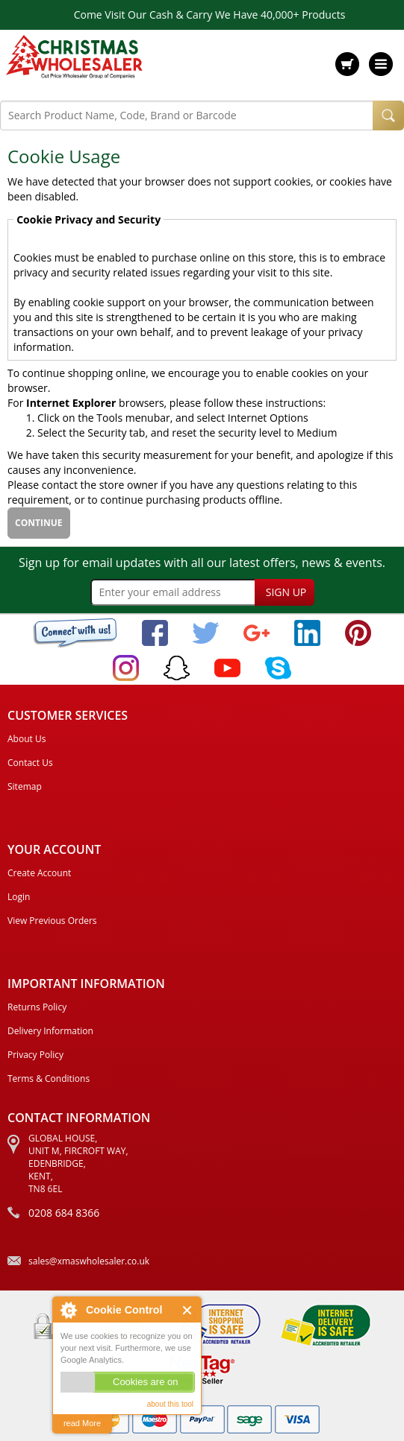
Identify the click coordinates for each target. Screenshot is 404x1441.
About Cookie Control (68, 1310)
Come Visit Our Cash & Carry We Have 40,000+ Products (210, 14)
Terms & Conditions (48, 1078)
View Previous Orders (52, 920)
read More (82, 1423)
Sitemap (24, 786)
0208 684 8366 (63, 1213)
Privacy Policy (35, 1054)
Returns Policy (36, 1007)
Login (18, 896)
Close (188, 1310)
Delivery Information (50, 1030)
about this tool (170, 1404)
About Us (26, 738)
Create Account (39, 873)
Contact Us (30, 762)
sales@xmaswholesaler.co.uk (88, 1261)
